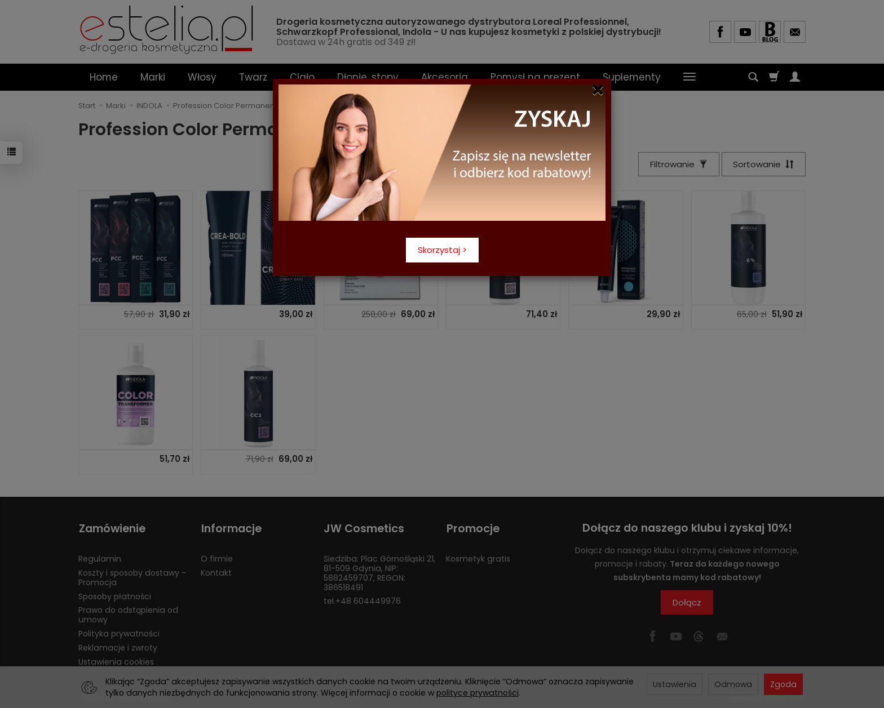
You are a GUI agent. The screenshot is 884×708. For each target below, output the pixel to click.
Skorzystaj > (442, 250)
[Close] (597, 90)
